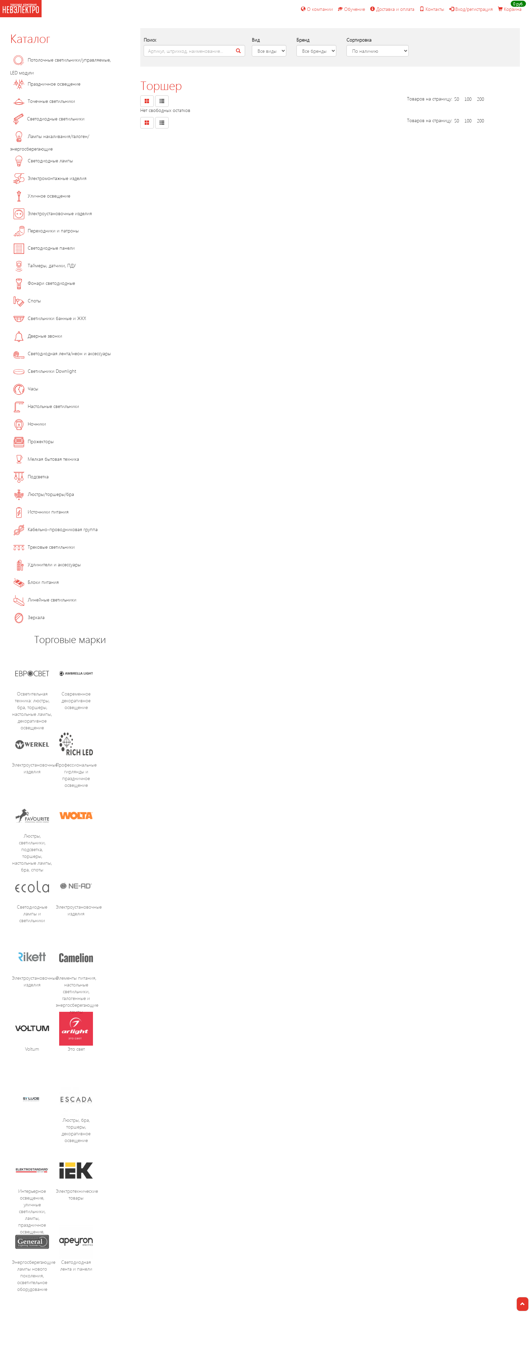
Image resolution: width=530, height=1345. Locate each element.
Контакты (431, 9)
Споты (27, 300)
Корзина (510, 9)
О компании (317, 9)
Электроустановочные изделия (53, 213)
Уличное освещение (42, 195)
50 (456, 99)
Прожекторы (34, 441)
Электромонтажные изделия (50, 178)
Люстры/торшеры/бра (44, 494)
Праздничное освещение (47, 84)
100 (468, 99)
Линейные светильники (45, 599)
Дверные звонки (38, 336)
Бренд (302, 40)
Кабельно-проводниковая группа (56, 529)
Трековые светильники (44, 547)
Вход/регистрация (471, 9)
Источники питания (41, 511)
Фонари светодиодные (44, 283)
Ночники (30, 423)
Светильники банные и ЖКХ (50, 318)
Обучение (351, 9)
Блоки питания (36, 582)
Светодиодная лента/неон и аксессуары (62, 353)
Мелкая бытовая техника (46, 459)
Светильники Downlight (45, 371)
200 (480, 99)
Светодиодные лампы (43, 160)
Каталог (30, 38)
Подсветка (31, 476)
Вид (256, 40)
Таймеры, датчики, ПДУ (45, 265)
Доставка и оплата (392, 9)
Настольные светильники (46, 406)
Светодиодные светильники (49, 118)
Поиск (150, 40)
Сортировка (358, 40)
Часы (26, 388)
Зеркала (29, 617)
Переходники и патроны (46, 230)
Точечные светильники (44, 101)
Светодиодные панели (44, 248)
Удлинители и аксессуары (47, 564)
